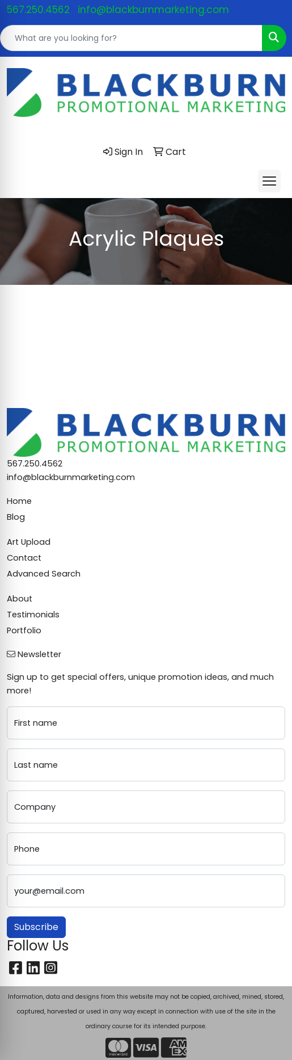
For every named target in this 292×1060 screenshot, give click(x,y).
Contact (24, 557)
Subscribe (36, 926)
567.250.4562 (38, 9)
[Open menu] (269, 181)
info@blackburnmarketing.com (153, 9)
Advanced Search (44, 573)
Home (19, 501)
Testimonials (33, 614)
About (19, 598)
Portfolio (24, 630)
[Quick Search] (131, 38)
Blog (16, 517)
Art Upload (28, 542)
